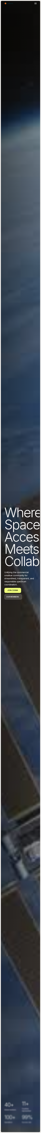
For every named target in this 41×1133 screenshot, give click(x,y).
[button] (35, 3)
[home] (8, 3)
